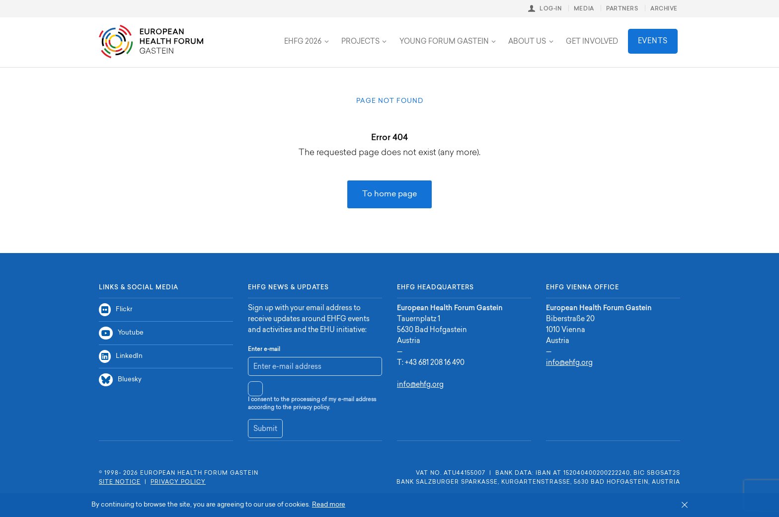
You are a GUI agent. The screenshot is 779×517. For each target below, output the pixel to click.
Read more (328, 505)
